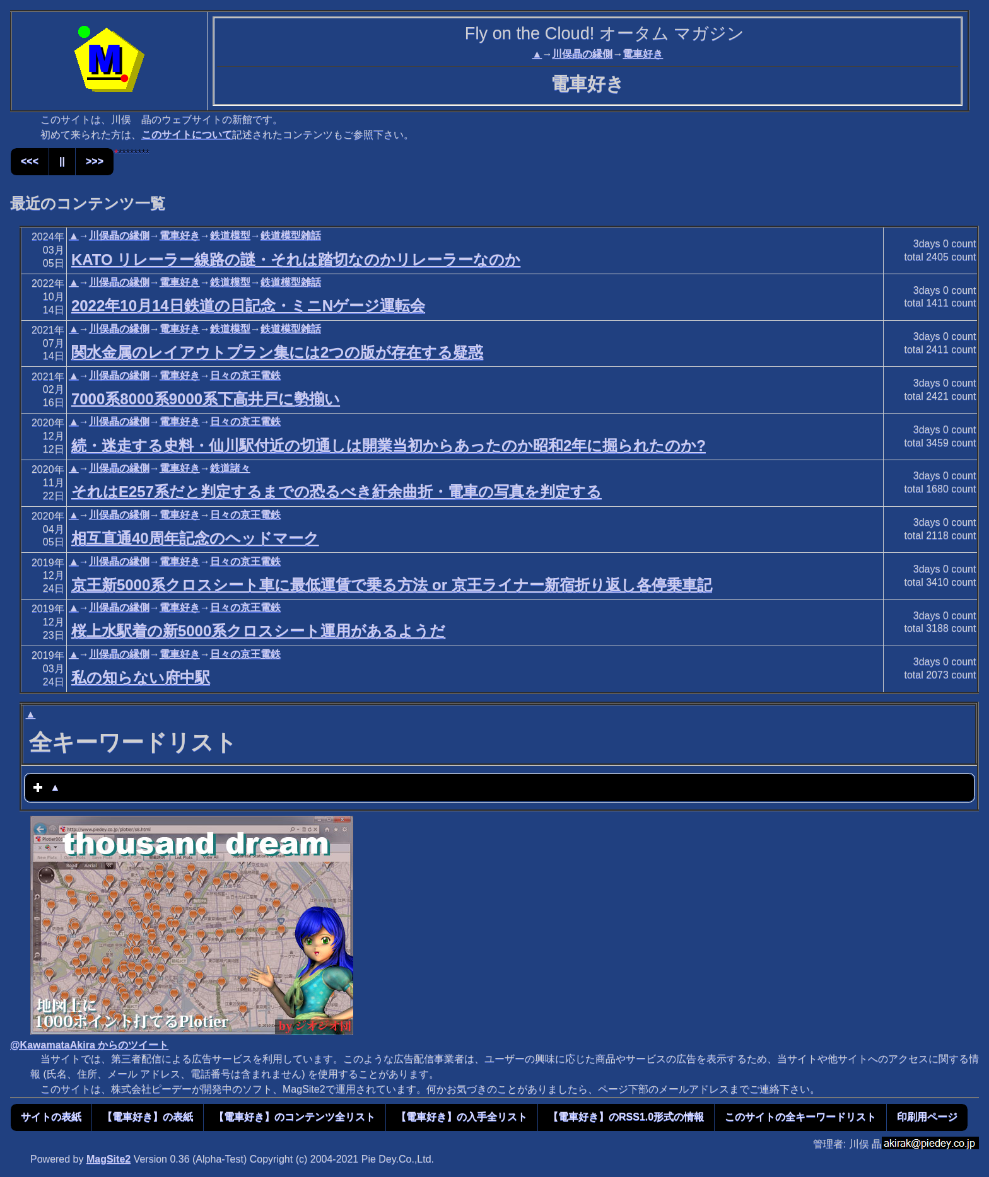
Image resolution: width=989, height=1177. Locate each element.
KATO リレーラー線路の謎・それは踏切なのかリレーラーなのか (295, 259)
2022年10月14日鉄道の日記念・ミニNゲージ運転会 (248, 305)
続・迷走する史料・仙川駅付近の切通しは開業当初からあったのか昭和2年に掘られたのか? (388, 445)
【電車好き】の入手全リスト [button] (461, 1116)
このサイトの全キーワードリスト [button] (800, 1116)
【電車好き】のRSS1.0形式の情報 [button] (626, 1116)
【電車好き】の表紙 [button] (147, 1116)
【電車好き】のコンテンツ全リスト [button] (294, 1116)
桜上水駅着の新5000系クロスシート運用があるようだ (258, 630)
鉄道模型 (230, 235)
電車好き (643, 54)
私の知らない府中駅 (140, 677)
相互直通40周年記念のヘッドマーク (195, 538)
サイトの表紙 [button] (51, 1116)
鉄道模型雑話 (290, 235)
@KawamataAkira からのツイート (89, 1045)
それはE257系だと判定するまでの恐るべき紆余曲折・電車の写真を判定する (336, 491)
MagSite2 (108, 1159)
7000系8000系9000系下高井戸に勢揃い (205, 398)
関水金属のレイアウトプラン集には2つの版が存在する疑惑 (277, 352)
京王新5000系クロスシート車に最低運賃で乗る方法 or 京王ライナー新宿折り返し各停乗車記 (391, 584)
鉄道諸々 (230, 468)
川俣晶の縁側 (582, 54)
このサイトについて (186, 134)
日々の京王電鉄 (245, 375)
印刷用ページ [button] (927, 1116)
